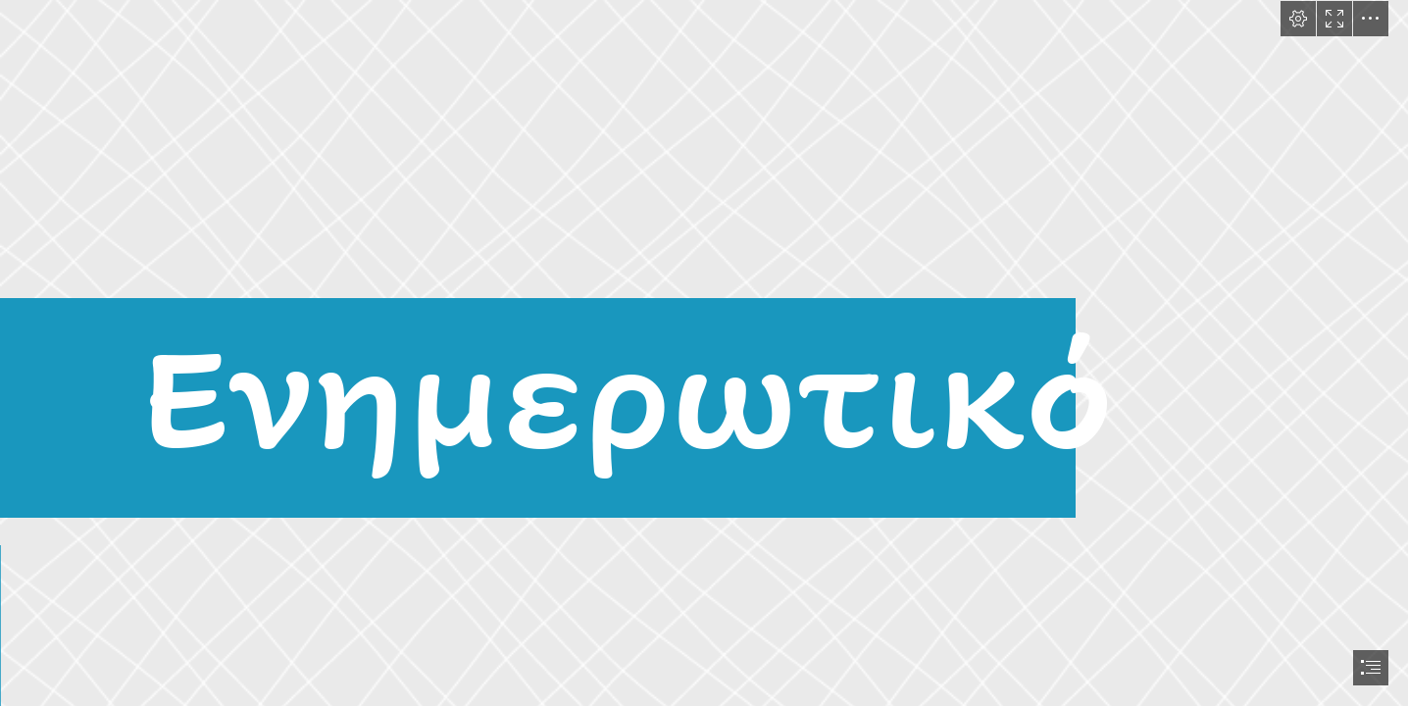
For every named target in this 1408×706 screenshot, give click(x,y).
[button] (1298, 18)
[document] (704, 353)
